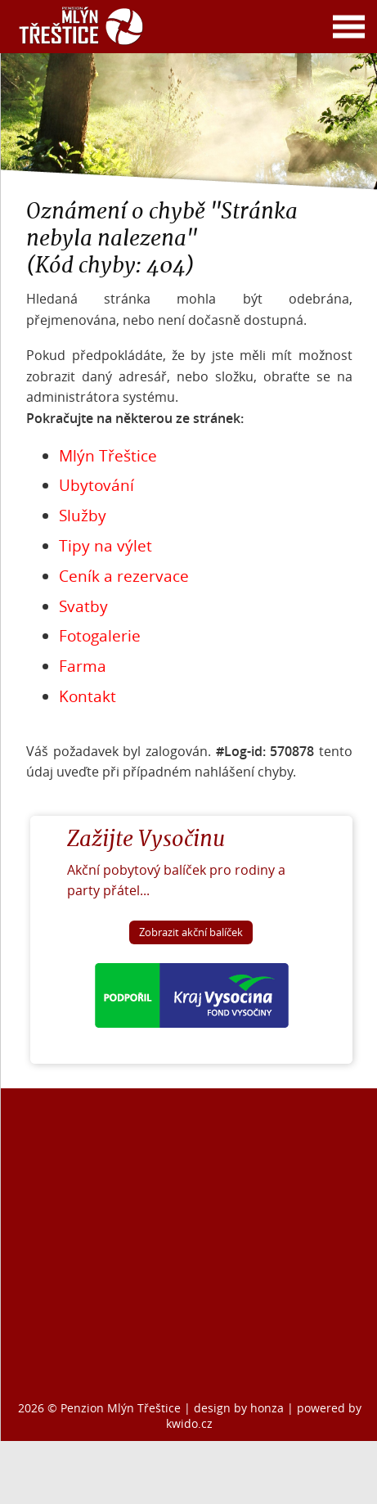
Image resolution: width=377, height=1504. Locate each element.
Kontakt (87, 696)
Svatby (83, 606)
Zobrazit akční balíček (191, 932)
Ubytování (96, 485)
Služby (82, 515)
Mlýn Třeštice (108, 455)
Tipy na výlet (105, 545)
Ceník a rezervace (124, 576)
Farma (82, 666)
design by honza (240, 1408)
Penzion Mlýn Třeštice (121, 1408)
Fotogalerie (100, 635)
